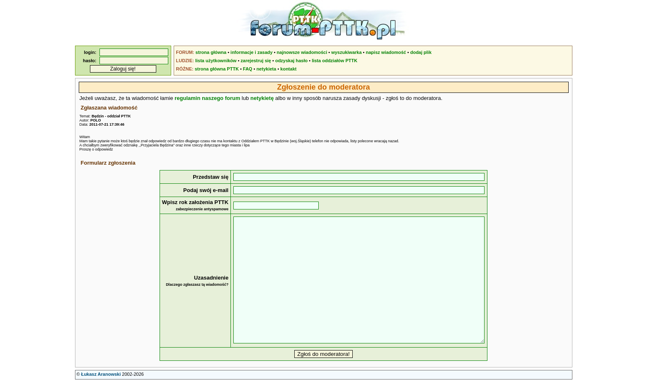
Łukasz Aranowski (101, 374)
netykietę (262, 98)
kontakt (288, 68)
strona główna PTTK (217, 68)
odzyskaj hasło (291, 60)
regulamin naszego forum (207, 98)
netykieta (266, 68)
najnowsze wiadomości (302, 52)
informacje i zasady (251, 52)
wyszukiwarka (346, 52)
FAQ (247, 68)
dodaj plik (420, 52)
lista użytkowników (216, 60)
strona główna (211, 52)
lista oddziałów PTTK (334, 60)
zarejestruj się (256, 60)
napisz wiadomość (386, 52)
